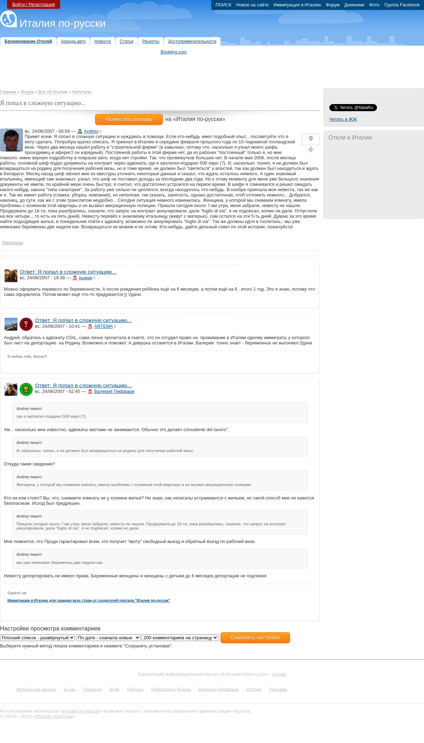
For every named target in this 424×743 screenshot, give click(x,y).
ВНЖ (114, 689)
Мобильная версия (36, 689)
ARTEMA (103, 326)
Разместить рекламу (129, 119)
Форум (27, 92)
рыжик (86, 277)
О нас (70, 689)
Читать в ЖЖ (343, 119)
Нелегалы (82, 92)
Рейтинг (135, 689)
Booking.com (174, 52)
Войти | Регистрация (33, 4)
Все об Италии (53, 92)
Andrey (91, 131)
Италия (253, 689)
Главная (8, 92)
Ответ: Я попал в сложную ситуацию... (68, 272)
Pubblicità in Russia (171, 689)
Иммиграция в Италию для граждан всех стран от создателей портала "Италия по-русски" (88, 600)
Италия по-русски (62, 23)
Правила (92, 689)
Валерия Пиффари (114, 391)
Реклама (278, 689)
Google (279, 674)
